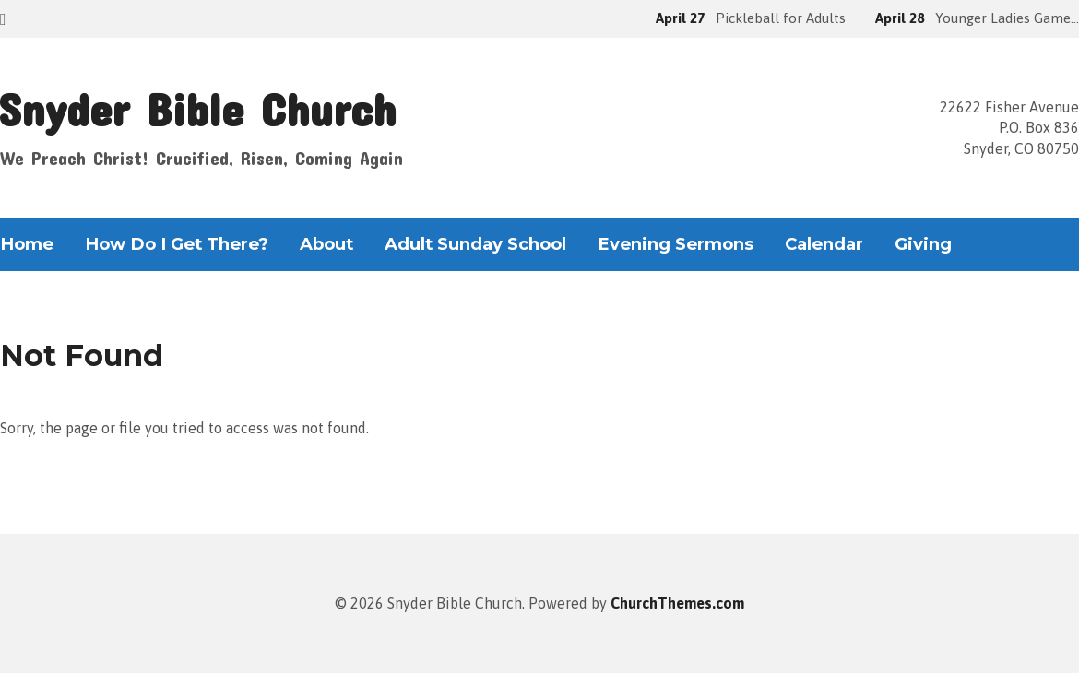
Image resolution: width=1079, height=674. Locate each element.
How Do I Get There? (176, 244)
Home (26, 244)
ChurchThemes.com (677, 603)
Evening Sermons (675, 244)
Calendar (824, 244)
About (326, 244)
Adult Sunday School (475, 244)
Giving (923, 244)
